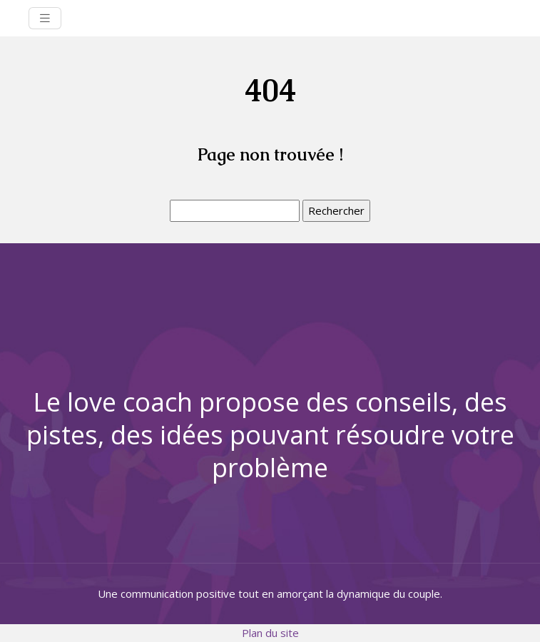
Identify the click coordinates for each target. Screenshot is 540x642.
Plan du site (270, 633)
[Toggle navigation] (45, 18)
